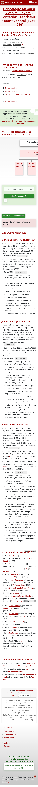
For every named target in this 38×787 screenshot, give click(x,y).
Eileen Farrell (14, 574)
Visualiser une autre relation (13, 216)
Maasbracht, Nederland (12, 45)
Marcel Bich (13, 614)
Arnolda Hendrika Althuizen (22, 71)
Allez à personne (18, 196)
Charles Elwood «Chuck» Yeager (21, 588)
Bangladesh (7, 608)
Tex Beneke (13, 633)
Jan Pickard (13, 627)
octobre (6, 571)
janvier (5, 561)
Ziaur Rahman (14, 606)
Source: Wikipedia (20, 272)
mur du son (15, 593)
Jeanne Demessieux (16, 580)
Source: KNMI (21, 256)
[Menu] (33, 2)
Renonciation (9, 737)
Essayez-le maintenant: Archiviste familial (19, 766)
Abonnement (9, 731)
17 (27, 569)
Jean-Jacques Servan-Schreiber (20, 596)
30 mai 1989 (20, 48)
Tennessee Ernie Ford (17, 564)
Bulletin (7, 743)
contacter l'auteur (24, 695)
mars (20, 577)
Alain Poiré (13, 556)
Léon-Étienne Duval (16, 622)
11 (13, 585)
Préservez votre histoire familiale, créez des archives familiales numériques (19, 759)
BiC (24, 616)
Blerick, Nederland (27, 53)
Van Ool (29, 669)
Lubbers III (7, 466)
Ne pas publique (11, 88)
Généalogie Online (11, 2)
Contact (7, 746)
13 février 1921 (17, 42)
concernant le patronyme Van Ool (23, 666)
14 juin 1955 (21, 75)
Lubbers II (13, 456)
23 (15, 577)
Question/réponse (10, 734)
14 (29, 558)
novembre (20, 585)
